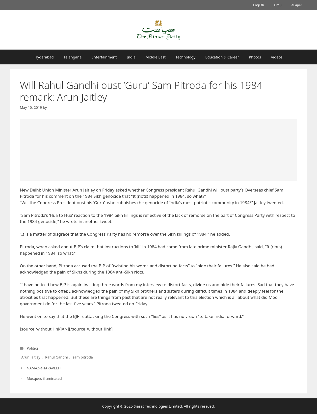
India (131, 57)
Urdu (278, 5)
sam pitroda (83, 357)
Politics (33, 348)
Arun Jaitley (30, 357)
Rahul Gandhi (56, 357)
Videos (277, 57)
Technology (185, 57)
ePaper (296, 5)
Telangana (73, 57)
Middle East (155, 57)
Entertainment (104, 57)
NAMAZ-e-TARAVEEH (44, 368)
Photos (255, 57)
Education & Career (222, 57)
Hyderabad (44, 57)
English (258, 5)
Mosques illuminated (44, 378)
